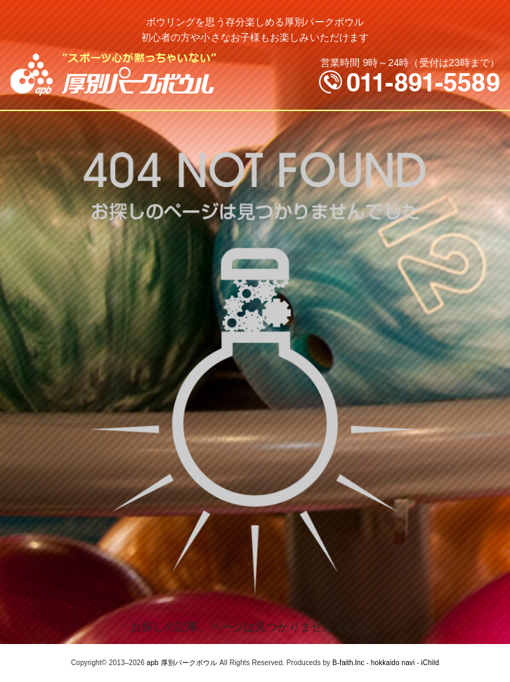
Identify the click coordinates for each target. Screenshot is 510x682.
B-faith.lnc (348, 663)
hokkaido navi (392, 663)
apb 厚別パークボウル (182, 663)
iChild (430, 663)
